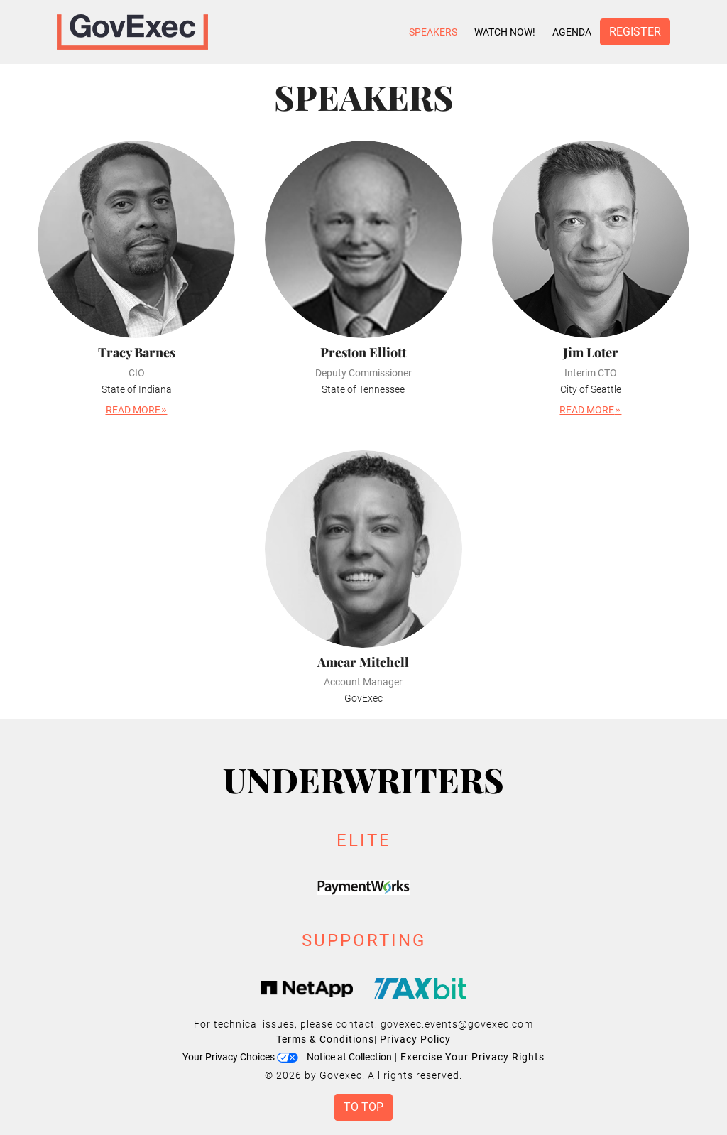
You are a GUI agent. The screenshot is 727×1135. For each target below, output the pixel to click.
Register (635, 31)
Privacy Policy (415, 1039)
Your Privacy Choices (240, 1057)
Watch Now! (504, 32)
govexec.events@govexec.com (457, 1024)
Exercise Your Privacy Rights (472, 1057)
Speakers (433, 32)
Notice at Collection (349, 1057)
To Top (363, 1107)
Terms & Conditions (325, 1039)
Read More (137, 410)
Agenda (571, 32)
